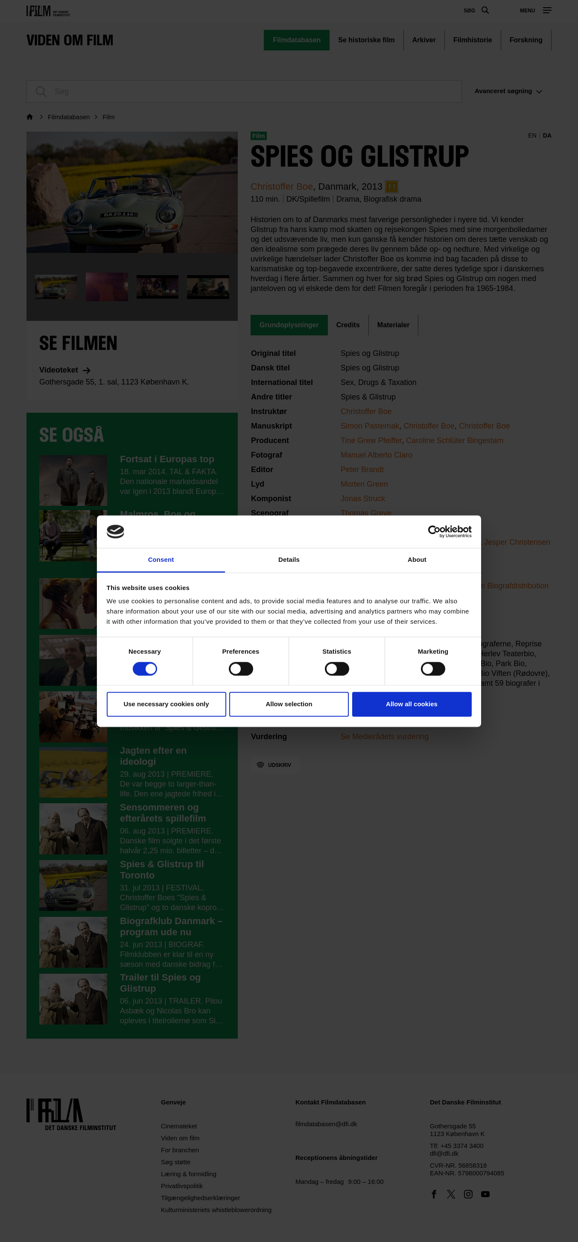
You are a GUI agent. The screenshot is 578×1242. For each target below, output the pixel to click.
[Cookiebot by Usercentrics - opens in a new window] (434, 531)
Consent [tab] (161, 560)
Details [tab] (289, 560)
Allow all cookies (412, 704)
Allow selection (289, 704)
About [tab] (417, 560)
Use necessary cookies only (166, 704)
